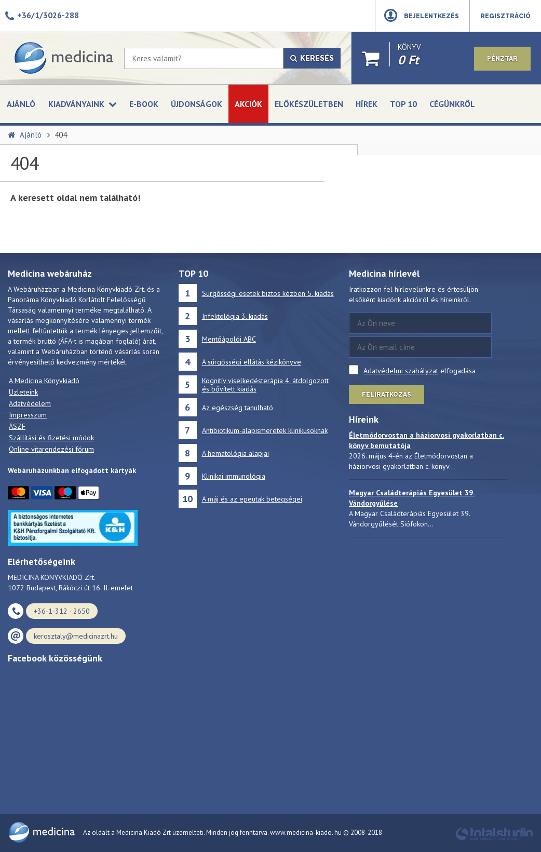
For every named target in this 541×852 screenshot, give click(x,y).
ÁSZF (17, 426)
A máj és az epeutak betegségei (252, 499)
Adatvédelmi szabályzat (400, 370)
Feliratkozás (386, 394)
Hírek (366, 104)
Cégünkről (452, 104)
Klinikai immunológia (233, 476)
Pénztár (502, 58)
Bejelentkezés (431, 16)
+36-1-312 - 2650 (62, 611)
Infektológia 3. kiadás (235, 316)
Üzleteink (23, 392)
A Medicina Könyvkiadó (44, 380)
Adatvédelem (30, 403)
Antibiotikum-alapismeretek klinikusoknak (265, 430)
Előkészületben (309, 104)
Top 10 (403, 104)
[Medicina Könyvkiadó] (63, 58)
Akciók (248, 104)
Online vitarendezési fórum (51, 449)
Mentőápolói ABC (229, 339)
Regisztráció (505, 16)
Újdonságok (196, 104)
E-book (143, 104)
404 (61, 135)
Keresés (312, 58)
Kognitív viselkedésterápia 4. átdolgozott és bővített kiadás (265, 385)
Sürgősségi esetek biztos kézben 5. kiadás (268, 293)
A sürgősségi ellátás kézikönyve (251, 362)
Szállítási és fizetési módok (51, 437)
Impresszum (28, 415)
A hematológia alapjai (235, 453)
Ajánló (21, 104)
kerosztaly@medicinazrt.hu (76, 636)
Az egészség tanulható (237, 407)
